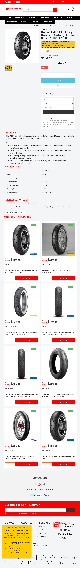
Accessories (12, 22)
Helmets (19, 18)
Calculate (58, 112)
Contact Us (71, 2)
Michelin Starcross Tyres (21, 562)
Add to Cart (26, 278)
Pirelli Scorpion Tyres (74, 562)
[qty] (58, 99)
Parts (69, 18)
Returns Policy (41, 533)
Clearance (48, 22)
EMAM (9, 18)
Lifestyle (58, 18)
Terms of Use (41, 526)
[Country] (58, 103)
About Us (61, 2)
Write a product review (15, 212)
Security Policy (41, 536)
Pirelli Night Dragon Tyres (61, 562)
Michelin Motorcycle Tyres (42, 557)
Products (53, 2)
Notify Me (58, 80)
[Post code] (58, 107)
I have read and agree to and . (21, 513)
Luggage (35, 22)
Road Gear (32, 18)
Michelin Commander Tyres (36, 562)
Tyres (24, 22)
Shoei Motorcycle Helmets (64, 557)
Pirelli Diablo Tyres (48, 562)
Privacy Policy (34, 513)
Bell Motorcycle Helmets (53, 557)
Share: (46, 51)
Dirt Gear (45, 18)
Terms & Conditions (23, 513)
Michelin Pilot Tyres (9, 562)
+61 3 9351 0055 (13, 2)
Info (68, 63)
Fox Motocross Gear (75, 557)
